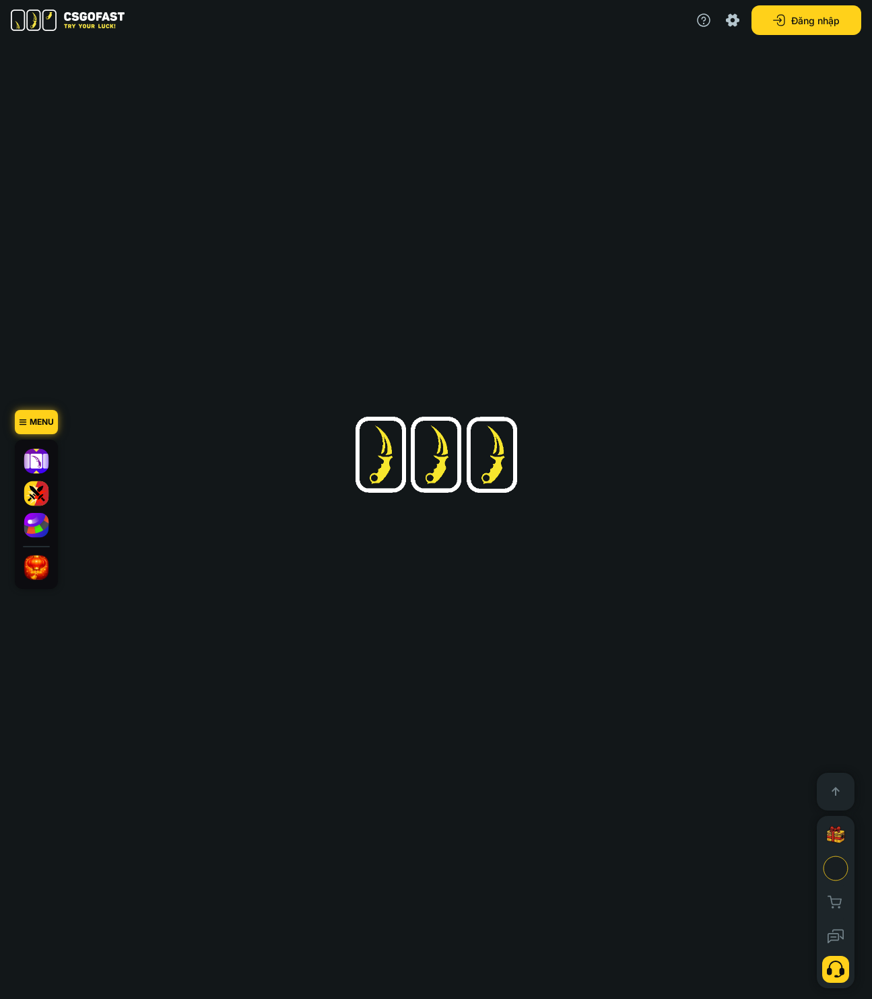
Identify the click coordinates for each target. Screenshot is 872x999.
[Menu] (36, 422)
